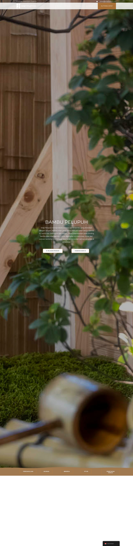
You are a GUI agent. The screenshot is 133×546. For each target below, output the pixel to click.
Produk (65, 6)
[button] (52, 251)
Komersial (88, 6)
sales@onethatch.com (108, 1)
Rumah (56, 6)
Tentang (76, 6)
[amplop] (97, 1)
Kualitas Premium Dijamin (26, 1)
